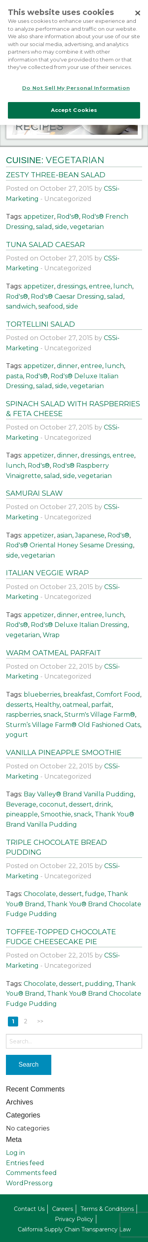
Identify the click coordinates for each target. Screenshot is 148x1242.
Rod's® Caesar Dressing (67, 296)
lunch (122, 286)
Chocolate (40, 894)
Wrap (51, 635)
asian (64, 535)
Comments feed (31, 1173)
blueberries (42, 694)
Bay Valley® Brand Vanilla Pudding (79, 794)
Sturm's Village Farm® (99, 714)
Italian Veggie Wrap (47, 573)
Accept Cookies (74, 107)
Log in (15, 1152)
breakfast (78, 694)
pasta (14, 376)
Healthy (47, 704)
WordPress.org (29, 1183)
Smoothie (56, 814)
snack (52, 714)
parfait (101, 704)
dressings (71, 286)
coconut (52, 804)
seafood (50, 306)
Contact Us (29, 1208)
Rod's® (68, 216)
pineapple (22, 814)
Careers (62, 1208)
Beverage (21, 804)
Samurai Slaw (34, 493)
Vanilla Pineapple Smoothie (64, 752)
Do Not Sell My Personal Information (76, 85)
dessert (80, 804)
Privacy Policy (74, 1219)
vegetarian (87, 227)
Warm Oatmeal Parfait (53, 653)
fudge (95, 894)
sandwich (21, 306)
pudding (98, 983)
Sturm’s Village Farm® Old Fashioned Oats (73, 725)
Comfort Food (118, 694)
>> (40, 1021)
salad (44, 227)
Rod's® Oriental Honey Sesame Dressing (69, 545)
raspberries (23, 714)
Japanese (90, 535)
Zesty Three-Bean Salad (55, 175)
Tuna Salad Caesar (45, 244)
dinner (67, 366)
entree (100, 286)
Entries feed (25, 1163)
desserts (19, 704)
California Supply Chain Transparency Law (74, 1229)
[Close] (137, 10)
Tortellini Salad (40, 324)
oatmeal (75, 704)
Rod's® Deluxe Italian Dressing (79, 624)
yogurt (17, 734)
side (61, 227)
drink (103, 804)
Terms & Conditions (107, 1208)
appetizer (39, 216)
